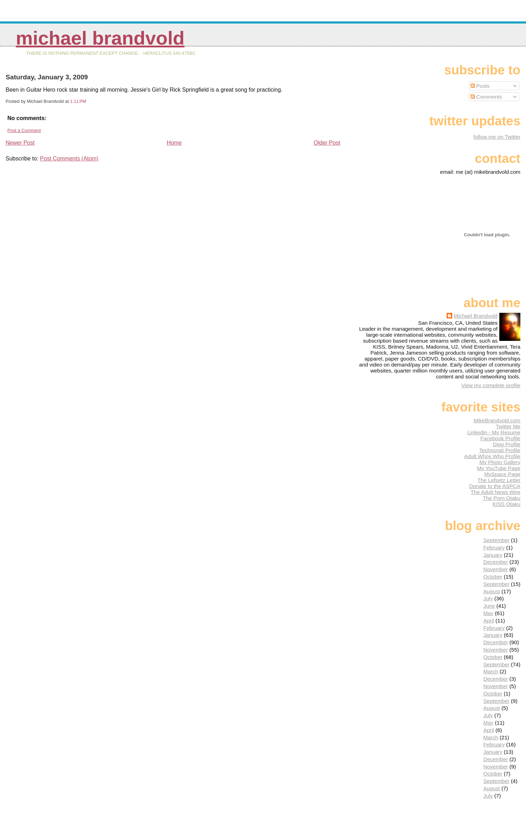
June (489, 606)
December (495, 562)
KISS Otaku (506, 504)
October (492, 577)
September (496, 540)
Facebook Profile (500, 438)
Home (174, 143)
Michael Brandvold (100, 38)
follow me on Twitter (496, 137)
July (488, 598)
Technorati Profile (499, 450)
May (488, 613)
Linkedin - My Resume (493, 432)
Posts (480, 86)
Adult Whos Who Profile (492, 456)
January (492, 555)
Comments (486, 97)
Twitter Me (508, 426)
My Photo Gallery (500, 462)
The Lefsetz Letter (499, 480)
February (494, 547)
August (491, 591)
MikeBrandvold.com (497, 420)
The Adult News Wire (495, 492)
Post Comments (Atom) (69, 158)
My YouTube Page (498, 468)
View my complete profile (490, 385)
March (490, 671)
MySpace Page (502, 474)
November (495, 569)
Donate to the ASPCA (494, 486)
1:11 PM (78, 101)
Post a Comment (24, 130)
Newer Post (20, 143)
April (488, 621)
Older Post (327, 143)
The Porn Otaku (501, 498)
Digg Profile (506, 444)
